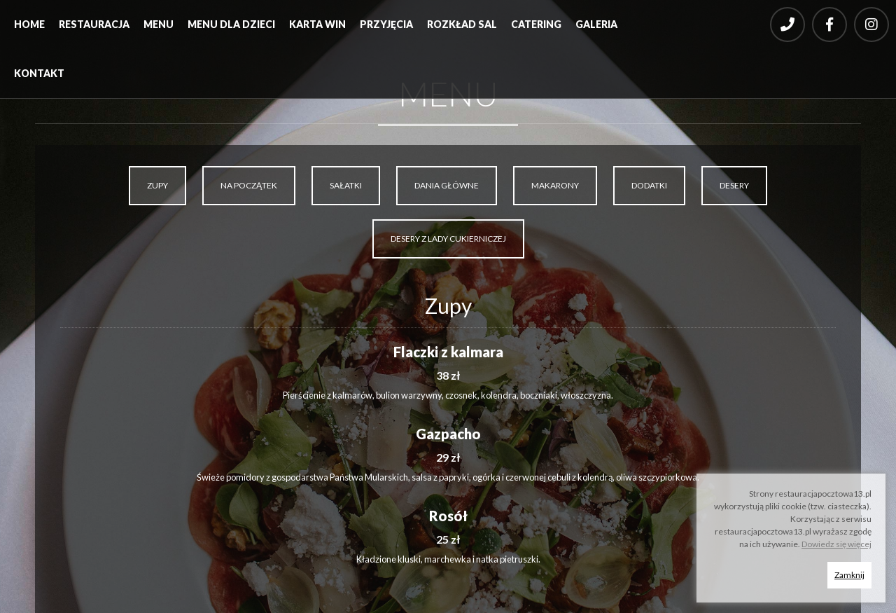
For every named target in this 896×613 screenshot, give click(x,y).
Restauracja (94, 24)
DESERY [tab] (734, 185)
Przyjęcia (386, 24)
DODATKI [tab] (649, 185)
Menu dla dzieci (231, 24)
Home (29, 24)
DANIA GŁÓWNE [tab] (446, 185)
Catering (536, 24)
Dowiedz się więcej (837, 544)
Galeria (596, 24)
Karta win (317, 24)
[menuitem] (29, 28)
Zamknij (849, 575)
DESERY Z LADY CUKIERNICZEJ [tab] (448, 238)
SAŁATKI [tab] (346, 185)
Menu (159, 24)
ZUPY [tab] (157, 185)
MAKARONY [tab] (555, 185)
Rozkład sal (462, 24)
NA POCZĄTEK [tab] (248, 185)
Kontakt (39, 73)
